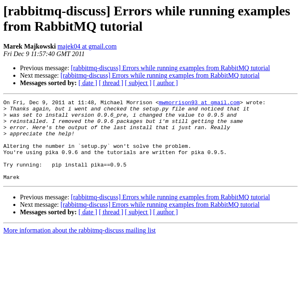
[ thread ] (111, 82)
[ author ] (165, 82)
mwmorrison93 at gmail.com (199, 103)
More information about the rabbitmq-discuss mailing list (79, 246)
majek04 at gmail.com (87, 46)
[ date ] (87, 82)
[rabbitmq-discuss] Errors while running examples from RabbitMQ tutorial (170, 67)
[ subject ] (138, 82)
